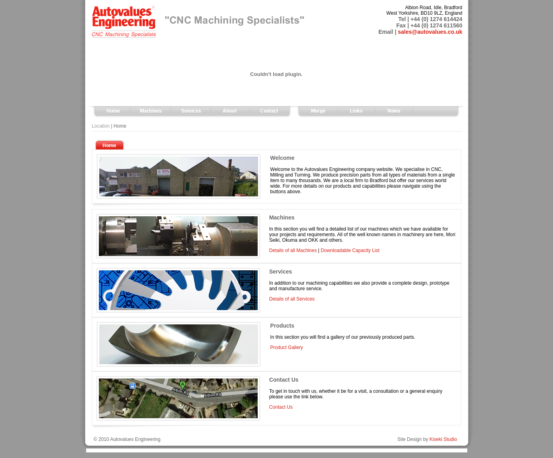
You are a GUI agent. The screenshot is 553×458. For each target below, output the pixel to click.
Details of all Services (292, 299)
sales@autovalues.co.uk (430, 32)
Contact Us (281, 407)
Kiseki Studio (443, 439)
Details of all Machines (293, 250)
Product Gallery (286, 347)
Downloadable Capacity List (350, 250)
